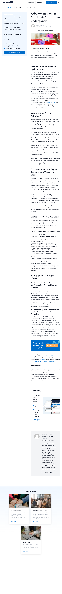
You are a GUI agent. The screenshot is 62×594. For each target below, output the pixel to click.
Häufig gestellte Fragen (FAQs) (13, 29)
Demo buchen (40, 2)
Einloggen (31, 2)
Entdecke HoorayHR (14, 52)
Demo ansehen (53, 345)
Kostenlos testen (51, 2)
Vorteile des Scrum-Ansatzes (12, 27)
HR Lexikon (9, 8)
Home (3, 8)
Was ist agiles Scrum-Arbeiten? (13, 21)
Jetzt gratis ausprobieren (37, 420)
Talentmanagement (50, 102)
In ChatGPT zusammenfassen (45, 30)
